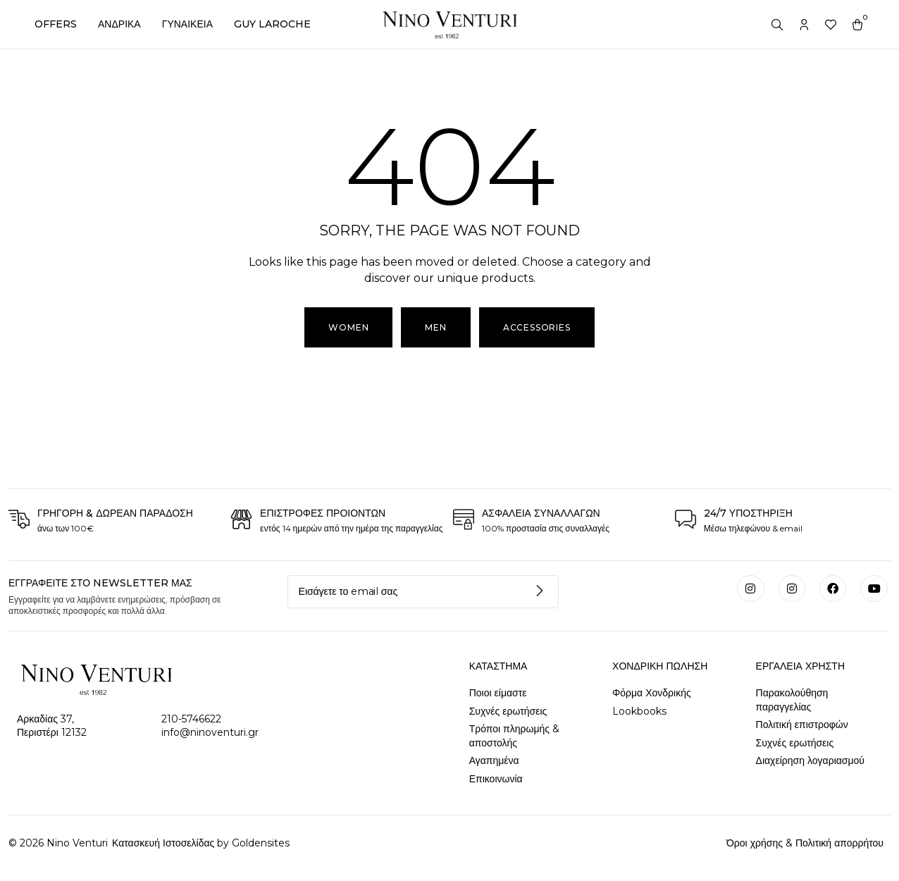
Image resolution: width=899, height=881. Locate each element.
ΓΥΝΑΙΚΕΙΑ (187, 24)
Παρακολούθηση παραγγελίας (792, 699)
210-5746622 (191, 719)
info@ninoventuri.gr (210, 732)
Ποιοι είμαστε (498, 692)
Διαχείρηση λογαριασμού (810, 760)
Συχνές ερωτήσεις (508, 711)
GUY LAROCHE (272, 24)
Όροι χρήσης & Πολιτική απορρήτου (805, 843)
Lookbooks (639, 711)
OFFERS (56, 24)
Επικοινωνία (496, 778)
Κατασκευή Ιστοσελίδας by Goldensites (199, 843)
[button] (435, 327)
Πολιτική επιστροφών (802, 724)
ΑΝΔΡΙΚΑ (119, 24)
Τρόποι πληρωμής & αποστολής (514, 735)
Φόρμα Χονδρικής (651, 692)
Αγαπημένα (494, 760)
